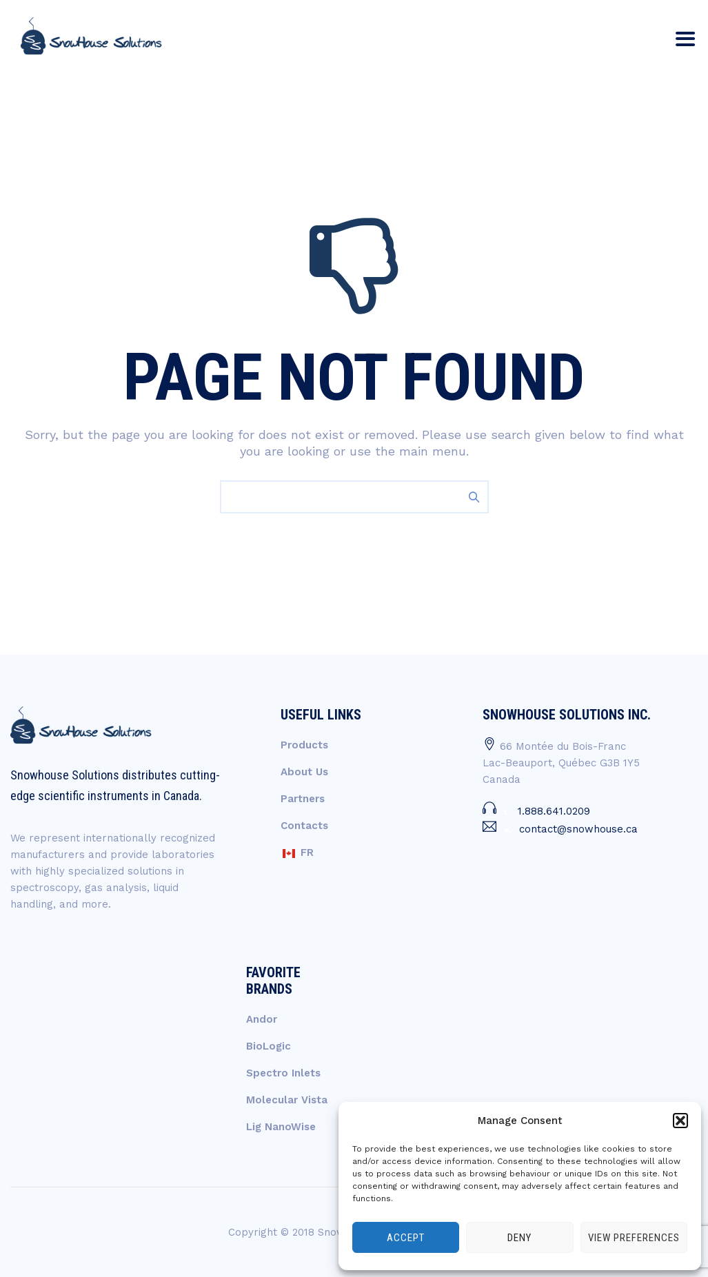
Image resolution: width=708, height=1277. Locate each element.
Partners (303, 799)
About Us (304, 772)
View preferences (634, 1238)
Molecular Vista (286, 1100)
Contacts (304, 825)
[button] (680, 1120)
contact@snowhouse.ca (578, 829)
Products (304, 745)
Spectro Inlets (283, 1073)
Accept (406, 1238)
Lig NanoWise (281, 1127)
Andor (261, 1019)
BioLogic (268, 1046)
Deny (519, 1238)
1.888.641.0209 (554, 811)
